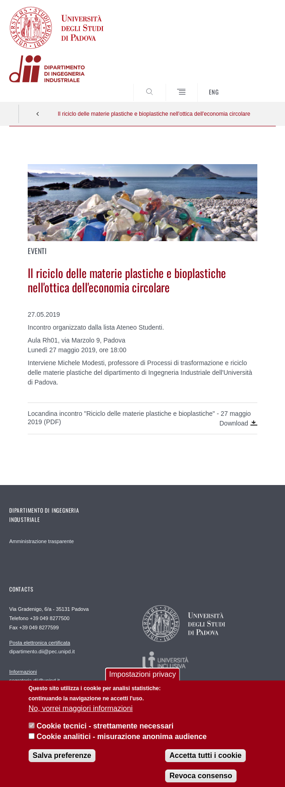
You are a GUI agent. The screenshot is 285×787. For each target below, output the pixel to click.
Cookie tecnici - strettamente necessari (104, 734)
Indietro (38, 114)
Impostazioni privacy (142, 682)
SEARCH (255, 84)
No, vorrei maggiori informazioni (81, 716)
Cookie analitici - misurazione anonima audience (121, 744)
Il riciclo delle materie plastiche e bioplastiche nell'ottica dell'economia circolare (154, 114)
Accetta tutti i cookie (205, 763)
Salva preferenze (62, 763)
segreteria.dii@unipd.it (34, 676)
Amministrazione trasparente (41, 541)
